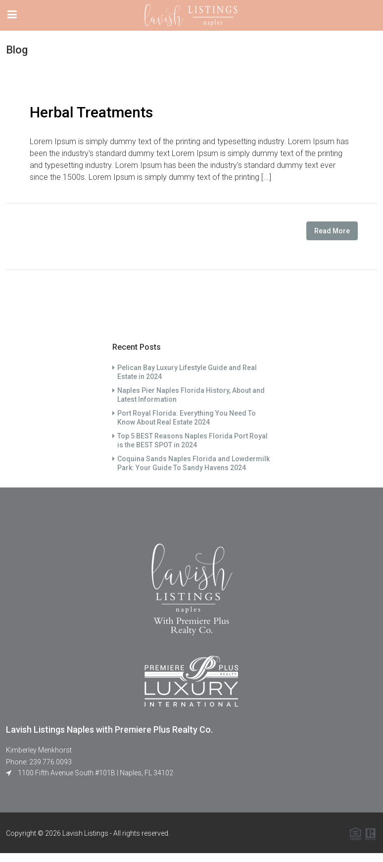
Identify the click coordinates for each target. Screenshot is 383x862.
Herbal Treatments (91, 112)
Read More (332, 231)
